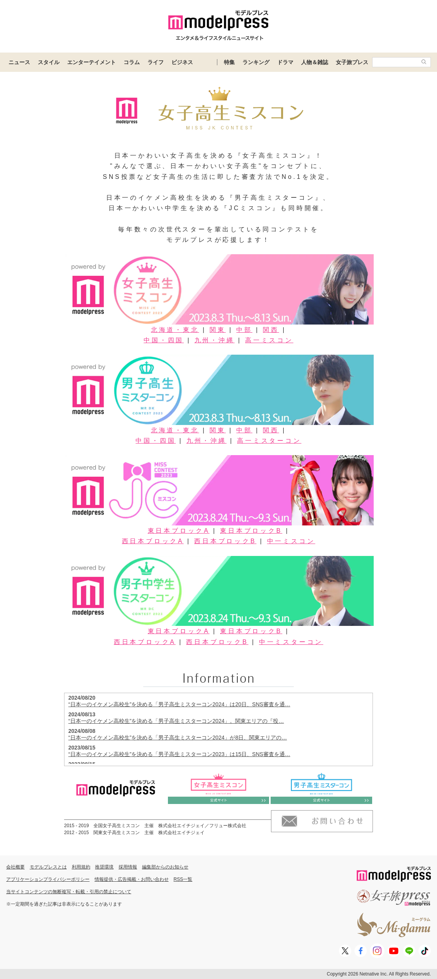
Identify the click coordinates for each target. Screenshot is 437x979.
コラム (132, 62)
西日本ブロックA (153, 541)
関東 (218, 329)
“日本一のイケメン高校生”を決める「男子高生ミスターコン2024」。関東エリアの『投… (176, 721)
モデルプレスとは (48, 867)
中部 (244, 329)
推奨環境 (104, 867)
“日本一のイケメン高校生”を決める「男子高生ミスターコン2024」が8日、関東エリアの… (177, 737)
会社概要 (15, 867)
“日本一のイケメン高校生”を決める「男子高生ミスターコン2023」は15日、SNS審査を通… (179, 754)
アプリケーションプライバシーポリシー (48, 879)
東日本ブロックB (251, 530)
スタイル (48, 62)
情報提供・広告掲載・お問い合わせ (132, 879)
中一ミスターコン (291, 642)
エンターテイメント (91, 62)
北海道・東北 (175, 329)
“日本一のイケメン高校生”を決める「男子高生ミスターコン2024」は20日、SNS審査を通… (179, 704)
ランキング (255, 62)
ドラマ (285, 62)
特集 (229, 62)
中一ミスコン (291, 541)
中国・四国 (164, 340)
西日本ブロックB (225, 541)
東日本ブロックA (179, 530)
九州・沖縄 (215, 340)
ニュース (19, 62)
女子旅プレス (352, 62)
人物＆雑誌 (314, 62)
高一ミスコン (269, 340)
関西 (271, 329)
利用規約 (81, 867)
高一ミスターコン (269, 440)
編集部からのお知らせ (165, 867)
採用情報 (128, 867)
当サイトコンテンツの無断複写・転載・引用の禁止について (68, 891)
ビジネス (182, 62)
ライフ (155, 62)
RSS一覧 (183, 879)
